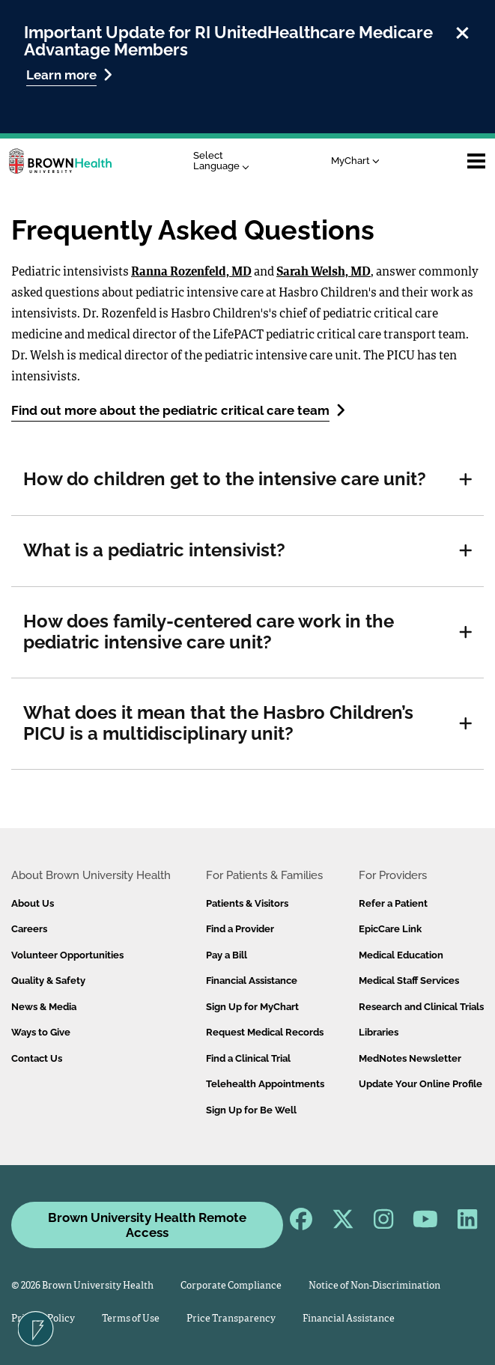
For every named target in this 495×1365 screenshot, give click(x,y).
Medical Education (401, 955)
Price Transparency (231, 1319)
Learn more (69, 74)
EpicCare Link (390, 928)
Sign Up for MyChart (252, 1006)
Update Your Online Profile (420, 1083)
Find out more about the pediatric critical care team (178, 410)
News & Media (43, 1006)
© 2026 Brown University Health (82, 1286)
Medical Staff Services (409, 980)
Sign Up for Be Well (251, 1110)
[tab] (247, 480)
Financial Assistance (251, 980)
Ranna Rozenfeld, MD (191, 273)
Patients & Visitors (247, 903)
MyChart (355, 160)
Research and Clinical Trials (421, 1006)
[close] (462, 30)
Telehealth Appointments (265, 1083)
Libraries (378, 1032)
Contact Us (36, 1058)
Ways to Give (40, 1032)
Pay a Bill (226, 955)
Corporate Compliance (231, 1286)
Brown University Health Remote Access (147, 1225)
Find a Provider (240, 928)
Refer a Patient (393, 903)
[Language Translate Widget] (225, 161)
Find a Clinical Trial (248, 1058)
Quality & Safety (48, 980)
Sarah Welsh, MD (323, 273)
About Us (32, 903)
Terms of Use (131, 1319)
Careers (29, 928)
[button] (466, 480)
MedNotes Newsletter (410, 1058)
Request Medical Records (265, 1032)
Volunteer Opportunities (67, 955)
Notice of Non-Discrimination (374, 1286)
